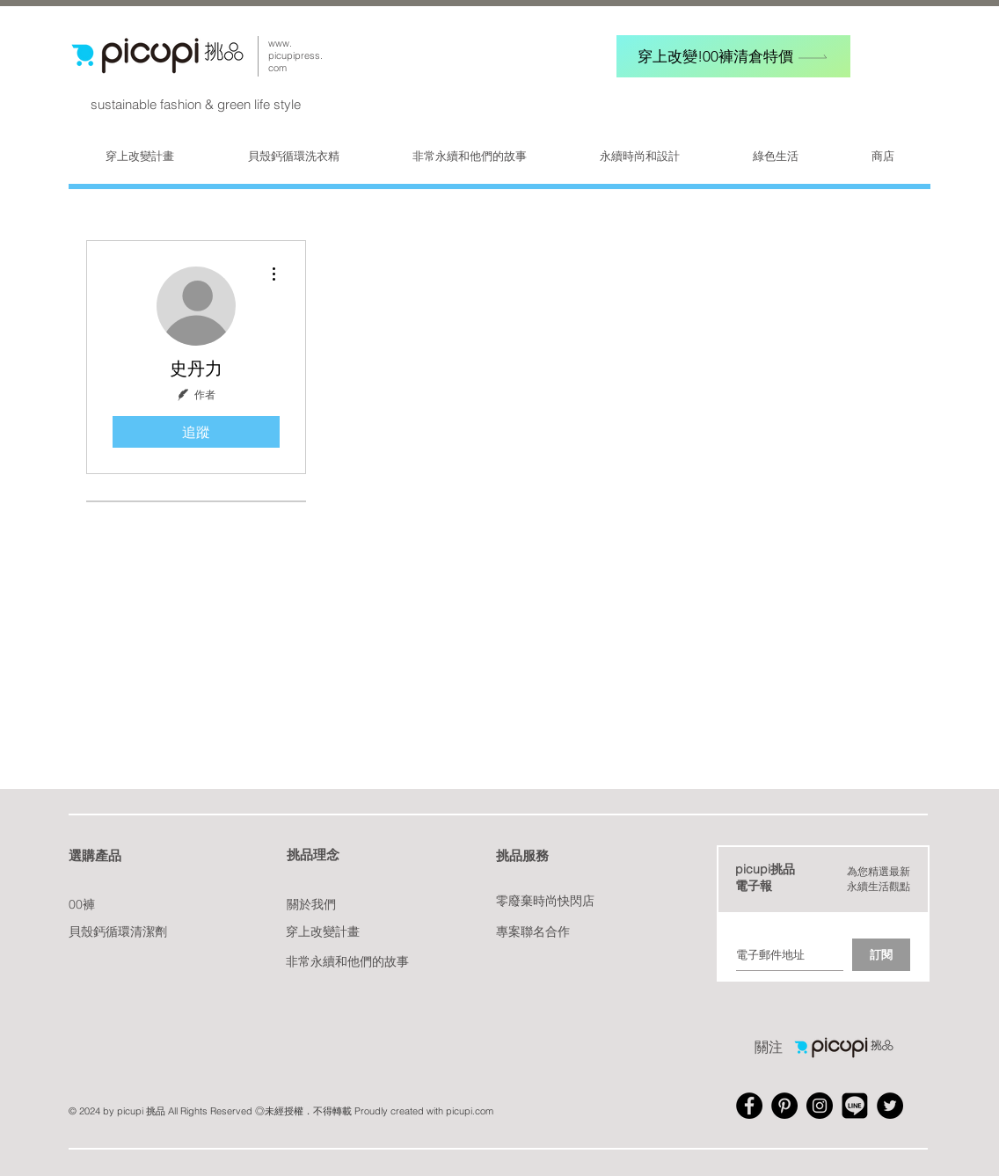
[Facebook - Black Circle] (749, 1105)
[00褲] (83, 905)
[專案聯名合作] (534, 932)
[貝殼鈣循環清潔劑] (118, 932)
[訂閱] (881, 955)
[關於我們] (313, 905)
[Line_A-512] (855, 1105)
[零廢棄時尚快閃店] (548, 901)
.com (482, 1111)
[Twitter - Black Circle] (890, 1105)
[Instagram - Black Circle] (819, 1105)
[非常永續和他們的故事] (347, 962)
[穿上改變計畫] (323, 932)
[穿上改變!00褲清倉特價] (733, 56)
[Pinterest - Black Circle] (784, 1105)
